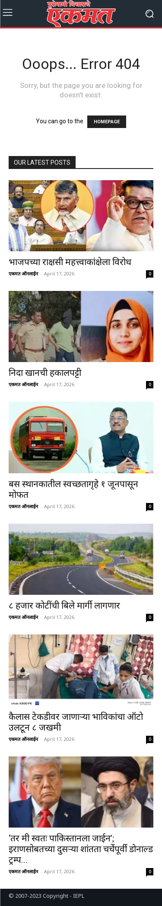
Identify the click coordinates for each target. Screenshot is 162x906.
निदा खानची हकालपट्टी (45, 373)
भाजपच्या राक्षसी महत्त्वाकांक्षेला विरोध (70, 262)
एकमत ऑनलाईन (23, 273)
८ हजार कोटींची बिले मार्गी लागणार (64, 605)
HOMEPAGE (107, 122)
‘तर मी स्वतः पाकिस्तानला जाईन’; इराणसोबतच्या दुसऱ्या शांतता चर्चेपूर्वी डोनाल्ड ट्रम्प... (81, 849)
